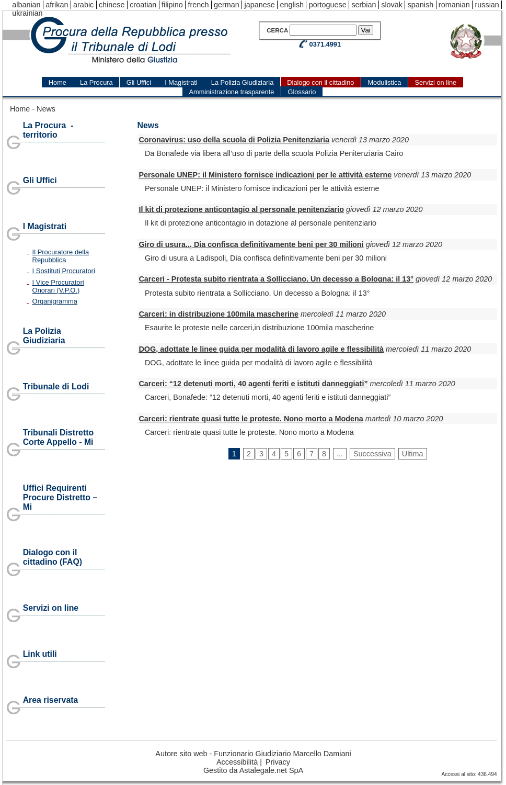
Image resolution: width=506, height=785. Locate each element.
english (292, 5)
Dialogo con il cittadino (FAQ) (52, 557)
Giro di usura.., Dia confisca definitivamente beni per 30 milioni (251, 244)
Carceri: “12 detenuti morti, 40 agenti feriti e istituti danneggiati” (253, 383)
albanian (26, 5)
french (198, 5)
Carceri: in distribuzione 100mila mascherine (218, 314)
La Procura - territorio (48, 130)
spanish (421, 5)
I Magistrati (45, 226)
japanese (259, 5)
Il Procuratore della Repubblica (60, 256)
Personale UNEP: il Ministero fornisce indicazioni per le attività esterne (265, 175)
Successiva (372, 454)
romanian (454, 5)
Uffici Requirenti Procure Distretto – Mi (60, 497)
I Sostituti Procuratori (63, 271)
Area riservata (50, 700)
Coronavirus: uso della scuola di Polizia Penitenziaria (234, 140)
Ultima (412, 454)
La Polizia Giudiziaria (44, 336)
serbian (363, 5)
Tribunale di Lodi (56, 386)
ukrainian (27, 13)
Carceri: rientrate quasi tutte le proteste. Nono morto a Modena (251, 418)
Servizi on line (50, 607)
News (46, 109)
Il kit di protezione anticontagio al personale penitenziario (241, 209)
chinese (112, 5)
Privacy (278, 762)
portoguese (328, 5)
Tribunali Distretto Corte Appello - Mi (58, 437)
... (340, 454)
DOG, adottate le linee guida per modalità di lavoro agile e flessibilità (261, 349)
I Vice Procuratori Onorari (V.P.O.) (58, 286)
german (226, 5)
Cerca (277, 30)
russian (487, 5)
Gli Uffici (40, 180)
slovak (391, 5)
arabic (83, 5)
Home (20, 109)
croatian (143, 5)
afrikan (56, 5)
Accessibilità (237, 762)
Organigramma (54, 301)
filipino (172, 5)
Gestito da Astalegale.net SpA (253, 770)
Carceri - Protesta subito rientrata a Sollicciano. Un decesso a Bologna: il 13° (276, 279)
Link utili (40, 653)
